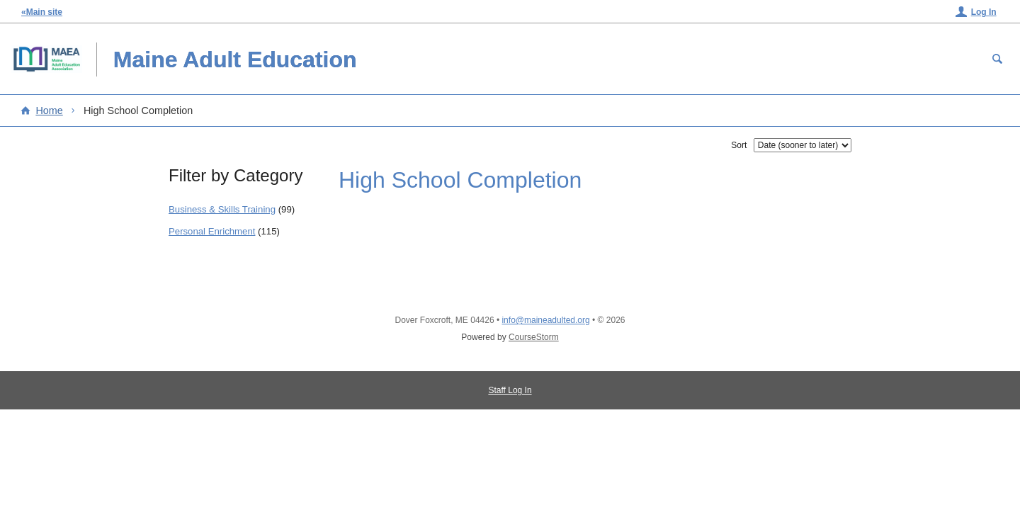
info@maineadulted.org (545, 320)
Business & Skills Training (222, 209)
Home (48, 110)
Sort (739, 145)
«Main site (41, 12)
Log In (984, 12)
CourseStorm (534, 337)
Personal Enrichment (212, 231)
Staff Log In (509, 390)
